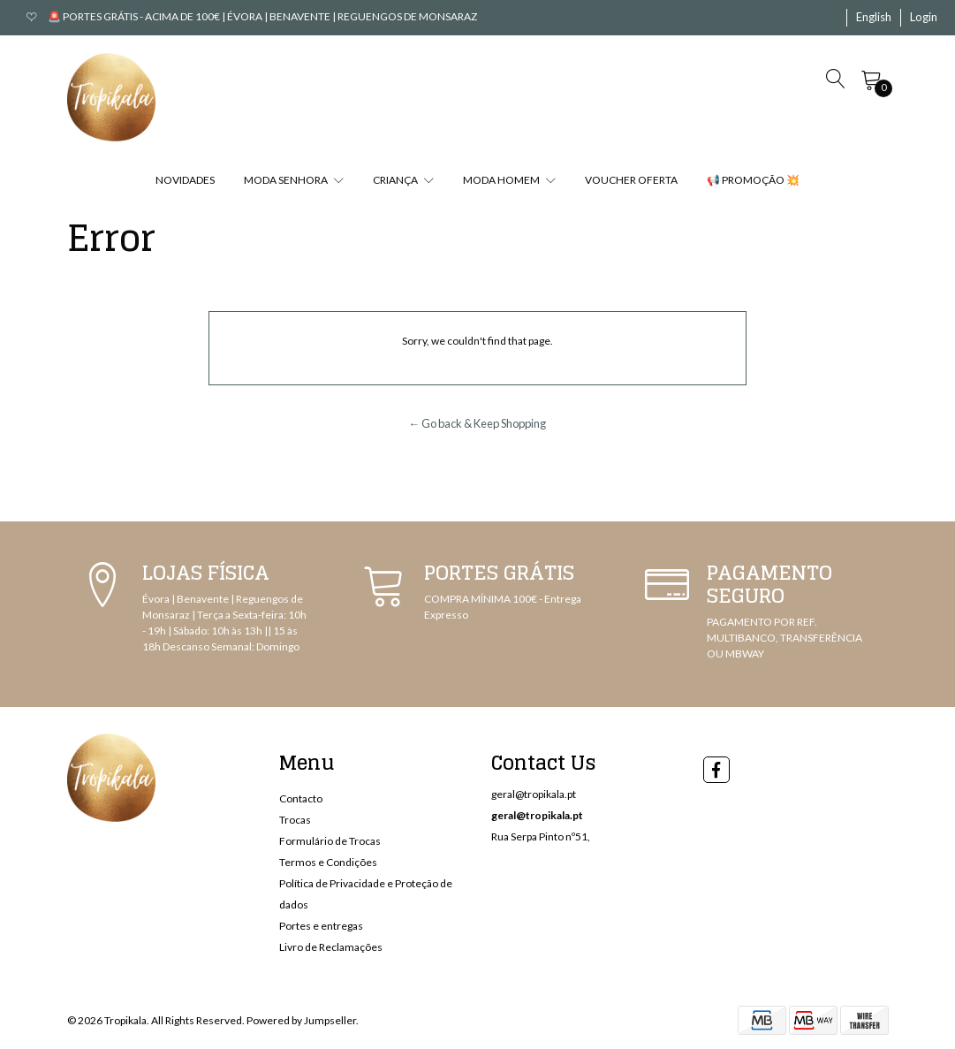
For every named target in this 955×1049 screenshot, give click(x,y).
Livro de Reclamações (331, 947)
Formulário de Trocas (330, 841)
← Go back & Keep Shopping (478, 423)
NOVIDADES (185, 179)
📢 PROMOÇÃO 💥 (753, 179)
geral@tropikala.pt (533, 794)
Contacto (300, 798)
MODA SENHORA (294, 179)
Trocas (295, 819)
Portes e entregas (321, 925)
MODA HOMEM (509, 179)
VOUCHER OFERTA (631, 179)
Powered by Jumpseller (301, 1020)
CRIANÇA (403, 179)
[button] (873, 18)
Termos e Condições (328, 862)
